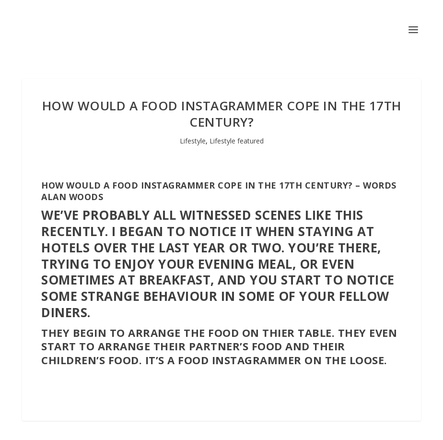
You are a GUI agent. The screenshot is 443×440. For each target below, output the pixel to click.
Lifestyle (193, 140)
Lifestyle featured (237, 140)
